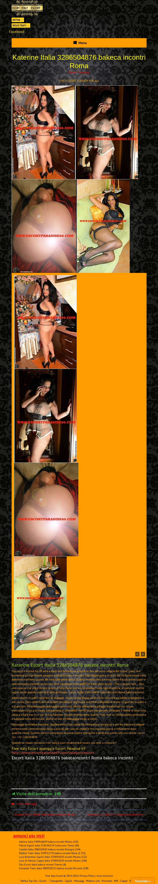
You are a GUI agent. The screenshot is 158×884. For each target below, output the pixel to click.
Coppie (124, 881)
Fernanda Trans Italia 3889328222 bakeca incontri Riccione (50, 868)
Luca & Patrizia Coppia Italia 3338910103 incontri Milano (50, 860)
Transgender (56, 881)
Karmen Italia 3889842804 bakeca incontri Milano (43, 814)
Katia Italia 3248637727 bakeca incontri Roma (117, 814)
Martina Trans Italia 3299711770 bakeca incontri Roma (48, 853)
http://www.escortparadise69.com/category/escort (53, 752)
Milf (116, 881)
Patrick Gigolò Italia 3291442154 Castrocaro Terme (46, 845)
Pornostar (107, 881)
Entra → (18, 20)
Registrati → (21, 25)
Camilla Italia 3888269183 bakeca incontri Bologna (46, 849)
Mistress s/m (93, 881)
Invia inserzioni (105, 875)
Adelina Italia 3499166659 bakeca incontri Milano (45, 841)
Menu (83, 43)
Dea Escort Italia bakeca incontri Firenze (40, 864)
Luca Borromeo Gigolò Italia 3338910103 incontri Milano (50, 857)
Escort (72, 72)
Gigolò (68, 881)
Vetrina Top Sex (28, 881)
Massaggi (83, 72)
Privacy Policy (87, 875)
